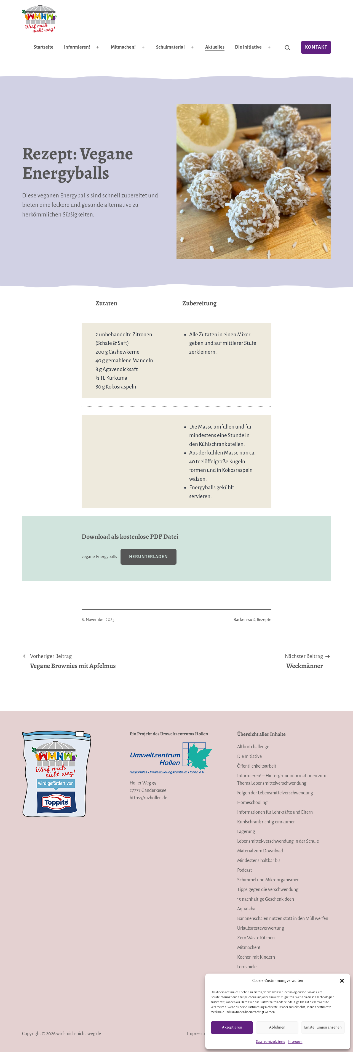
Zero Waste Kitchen (256, 937)
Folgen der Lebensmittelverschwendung (275, 793)
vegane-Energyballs (99, 556)
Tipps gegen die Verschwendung (267, 889)
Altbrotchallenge (253, 746)
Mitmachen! (123, 47)
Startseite (44, 47)
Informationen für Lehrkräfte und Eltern (275, 812)
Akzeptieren (232, 1027)
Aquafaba (246, 908)
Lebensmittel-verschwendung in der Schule (278, 841)
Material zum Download (260, 851)
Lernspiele (246, 966)
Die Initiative (248, 47)
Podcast (244, 870)
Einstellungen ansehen (323, 1027)
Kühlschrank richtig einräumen (266, 822)
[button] (342, 981)
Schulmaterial (170, 47)
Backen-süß (244, 619)
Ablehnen (277, 1027)
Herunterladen (148, 556)
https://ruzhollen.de (148, 797)
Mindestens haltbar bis (258, 860)
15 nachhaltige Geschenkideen (265, 899)
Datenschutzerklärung (270, 1041)
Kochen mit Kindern (256, 957)
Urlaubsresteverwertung (260, 928)
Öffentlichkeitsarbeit (256, 766)
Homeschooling (252, 802)
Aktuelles (214, 47)
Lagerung (246, 831)
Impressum (295, 1041)
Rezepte (264, 619)
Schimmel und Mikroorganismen (268, 879)
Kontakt (316, 47)
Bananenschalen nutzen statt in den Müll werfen (282, 918)
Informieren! (77, 47)
